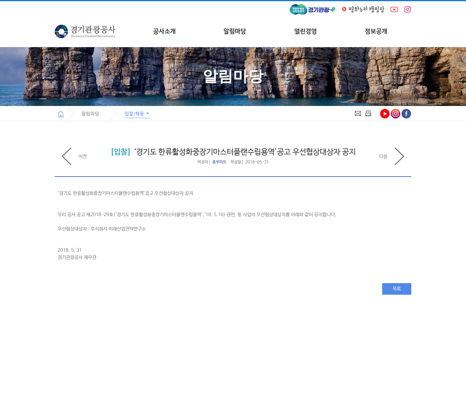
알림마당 (234, 31)
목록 (397, 289)
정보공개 (376, 31)
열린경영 (305, 31)
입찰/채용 (137, 113)
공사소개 (164, 31)
